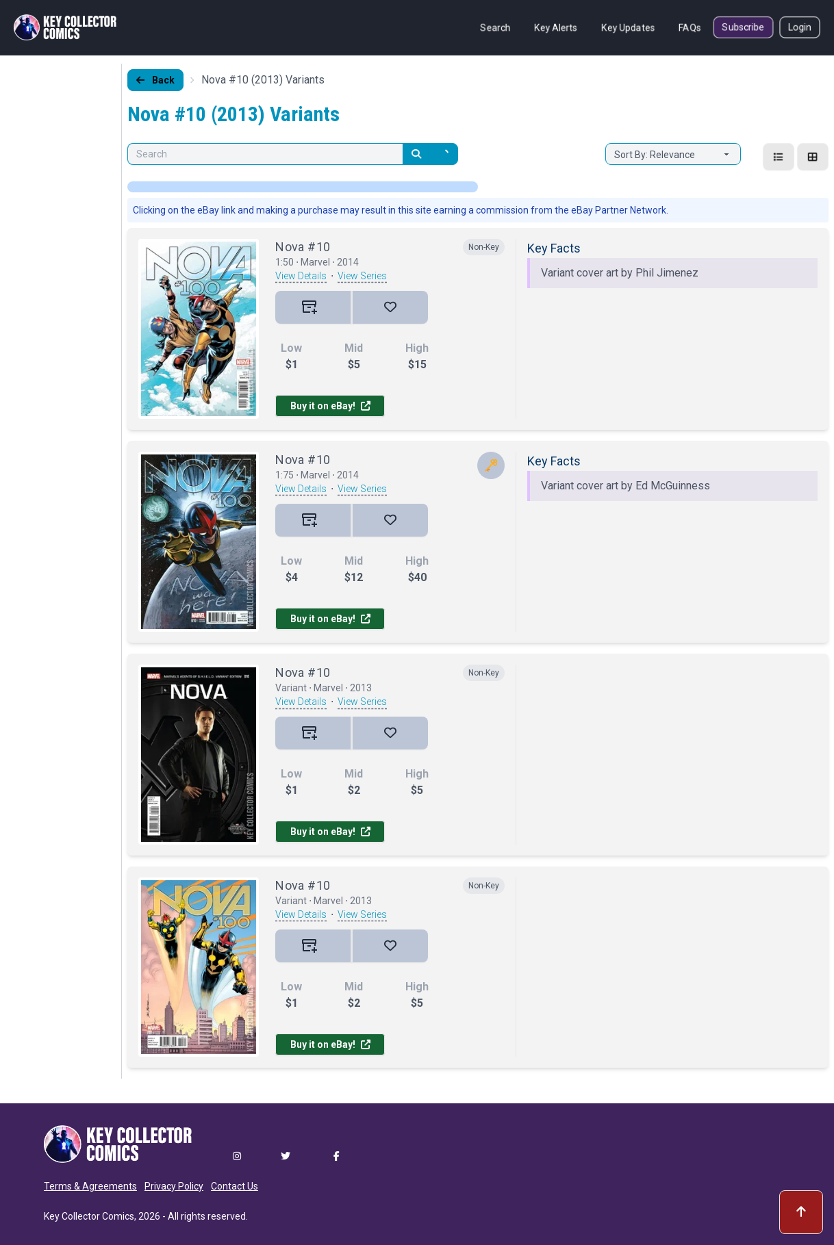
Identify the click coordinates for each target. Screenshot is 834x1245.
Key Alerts (556, 27)
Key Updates (628, 27)
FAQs (690, 27)
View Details (301, 275)
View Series (362, 275)
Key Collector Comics (89, 1216)
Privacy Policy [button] (173, 1186)
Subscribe (743, 27)
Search (495, 27)
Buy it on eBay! (330, 405)
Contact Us (234, 1186)
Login (799, 27)
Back (155, 80)
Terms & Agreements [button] (90, 1186)
